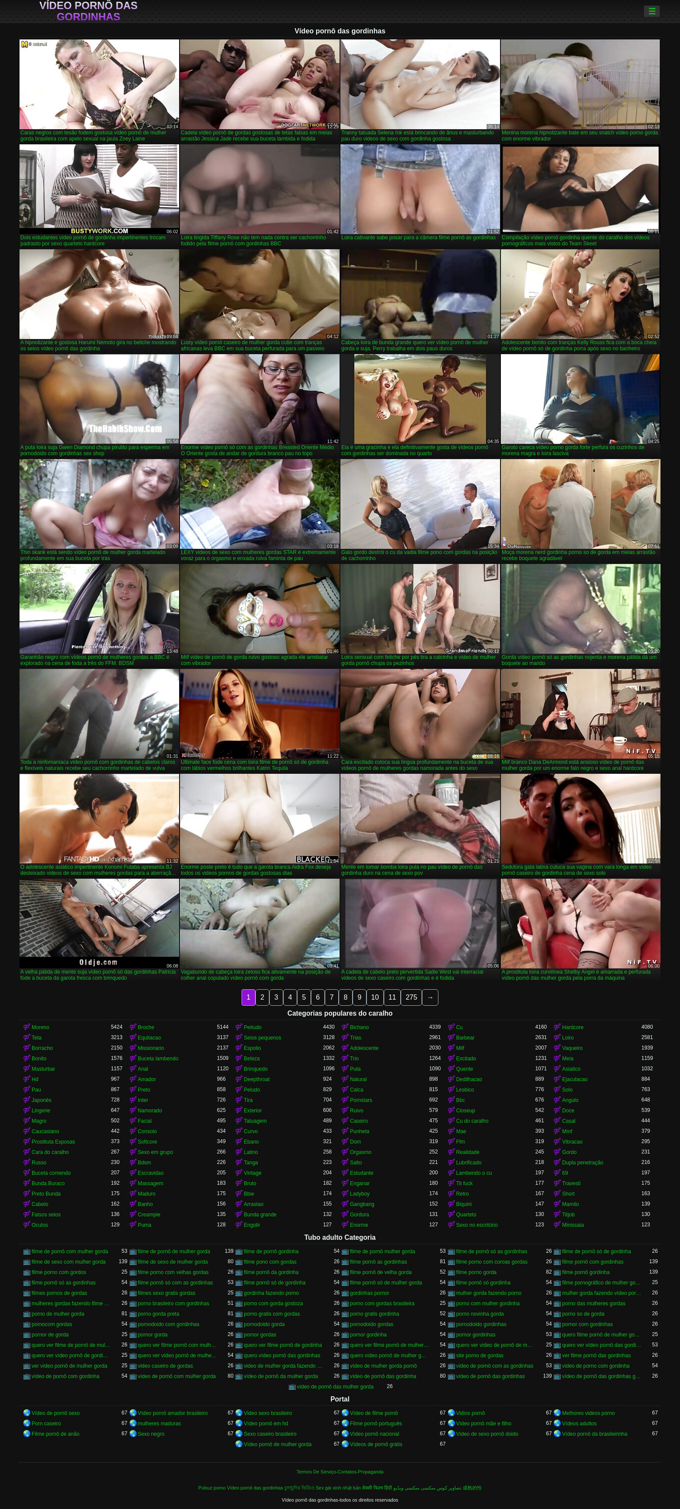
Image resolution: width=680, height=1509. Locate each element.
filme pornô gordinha (585, 1272)
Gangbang (362, 1204)
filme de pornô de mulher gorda (174, 1251)
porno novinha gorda (480, 1314)
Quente (464, 1069)
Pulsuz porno (212, 1487)
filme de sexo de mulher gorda (173, 1262)
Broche (146, 1027)
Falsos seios (46, 1215)
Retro (462, 1194)
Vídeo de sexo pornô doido (487, 1434)
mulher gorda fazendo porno (489, 1293)
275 (411, 997)
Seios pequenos (262, 1038)
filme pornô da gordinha (271, 1272)
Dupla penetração (582, 1163)
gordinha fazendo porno (271, 1293)
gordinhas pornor (369, 1293)
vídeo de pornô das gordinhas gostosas (601, 1376)
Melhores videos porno (588, 1413)
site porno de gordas (479, 1356)
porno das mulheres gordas (593, 1303)
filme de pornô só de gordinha (596, 1251)
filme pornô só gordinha (483, 1283)
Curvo (251, 1131)
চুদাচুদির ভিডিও (299, 1487)
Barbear (465, 1038)
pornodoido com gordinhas (168, 1324)
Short (568, 1194)
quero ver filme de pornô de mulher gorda (71, 1345)
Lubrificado (469, 1163)
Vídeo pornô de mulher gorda (277, 1444)
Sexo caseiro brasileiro (270, 1434)
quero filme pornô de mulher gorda (601, 1335)
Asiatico (571, 1069)
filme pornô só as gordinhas (63, 1283)
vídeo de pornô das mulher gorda (335, 1387)
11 (392, 997)
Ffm (460, 1142)
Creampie (149, 1215)
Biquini (464, 1204)
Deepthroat (256, 1079)
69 (565, 1173)
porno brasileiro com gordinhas (173, 1303)
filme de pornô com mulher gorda (70, 1251)
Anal (143, 1069)
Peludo (252, 1090)
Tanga (251, 1163)
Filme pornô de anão (55, 1434)
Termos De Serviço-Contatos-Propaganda (340, 1471)
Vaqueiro (572, 1048)
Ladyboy (359, 1194)
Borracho (42, 1048)
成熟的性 (472, 1487)
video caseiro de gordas (165, 1366)
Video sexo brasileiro (268, 1413)
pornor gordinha (368, 1335)
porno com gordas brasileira (382, 1303)
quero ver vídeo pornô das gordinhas (601, 1345)
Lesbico (465, 1090)
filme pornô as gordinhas (378, 1262)
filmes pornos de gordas (59, 1293)
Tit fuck (464, 1183)
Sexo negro (151, 1434)
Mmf (567, 1131)
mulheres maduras (159, 1424)
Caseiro (359, 1121)
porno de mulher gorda (58, 1314)
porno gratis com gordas (272, 1314)
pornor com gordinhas (587, 1324)
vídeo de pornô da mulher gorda (281, 1376)
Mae (461, 1131)
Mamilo (570, 1204)
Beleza (252, 1059)
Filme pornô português (376, 1424)
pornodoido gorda (264, 1324)
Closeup (465, 1111)
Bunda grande (260, 1215)
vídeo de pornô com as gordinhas (494, 1366)
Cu (459, 1027)
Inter (143, 1100)
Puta (355, 1069)
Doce (568, 1111)
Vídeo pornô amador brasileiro (173, 1413)
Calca (356, 1090)
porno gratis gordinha (374, 1314)
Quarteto (466, 1215)
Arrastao (253, 1204)
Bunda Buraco (48, 1183)
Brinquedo (256, 1069)
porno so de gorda (583, 1314)
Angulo (570, 1100)
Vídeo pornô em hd (266, 1424)
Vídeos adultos (579, 1424)
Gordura (359, 1215)
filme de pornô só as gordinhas (491, 1251)
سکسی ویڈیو (406, 1487)
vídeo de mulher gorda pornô (383, 1366)
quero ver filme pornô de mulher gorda (389, 1345)
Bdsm (144, 1163)
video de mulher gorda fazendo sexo (283, 1366)
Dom (355, 1142)
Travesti (571, 1183)
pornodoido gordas (371, 1324)
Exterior (253, 1111)
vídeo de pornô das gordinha (383, 1376)
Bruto (250, 1183)
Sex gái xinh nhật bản (338, 1487)
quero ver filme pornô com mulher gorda (177, 1345)
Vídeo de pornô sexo (56, 1413)
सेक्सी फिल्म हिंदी (377, 1487)
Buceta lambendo (158, 1059)
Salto (356, 1163)
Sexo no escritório (477, 1225)
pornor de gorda (50, 1335)
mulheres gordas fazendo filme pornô (71, 1303)
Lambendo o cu (474, 1173)
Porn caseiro (46, 1424)
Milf (460, 1048)
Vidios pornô (470, 1413)
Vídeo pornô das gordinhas (88, 11)
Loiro (568, 1038)
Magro (39, 1121)
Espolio (252, 1048)
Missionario (151, 1048)
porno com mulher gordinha (488, 1303)
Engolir (252, 1225)
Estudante (361, 1173)
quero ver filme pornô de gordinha (283, 1345)
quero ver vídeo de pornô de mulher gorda (496, 1345)
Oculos (40, 1225)
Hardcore (572, 1027)
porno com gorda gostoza (273, 1303)
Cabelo (40, 1204)
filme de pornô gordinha (271, 1251)
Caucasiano (45, 1131)
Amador (147, 1079)
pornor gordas (260, 1335)
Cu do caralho (472, 1121)
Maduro (147, 1194)
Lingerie (41, 1111)
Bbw (249, 1194)
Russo (39, 1163)
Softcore (147, 1142)
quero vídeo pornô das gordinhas (282, 1356)
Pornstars (361, 1100)
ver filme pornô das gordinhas (596, 1356)
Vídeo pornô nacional (374, 1434)
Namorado (150, 1111)
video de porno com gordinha (595, 1366)
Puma (144, 1225)
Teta (37, 1038)
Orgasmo (360, 1152)
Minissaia (573, 1225)
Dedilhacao (469, 1079)
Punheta (359, 1131)
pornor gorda (153, 1335)
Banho (145, 1204)
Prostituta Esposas (53, 1142)
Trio (354, 1059)
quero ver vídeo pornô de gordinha (71, 1356)
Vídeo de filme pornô (374, 1413)
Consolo (147, 1131)
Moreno (40, 1027)
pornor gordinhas (476, 1335)
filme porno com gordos (59, 1272)
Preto (144, 1090)
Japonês (41, 1100)
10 (375, 997)
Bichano (359, 1027)
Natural (358, 1079)
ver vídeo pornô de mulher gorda (69, 1366)
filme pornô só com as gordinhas (175, 1283)
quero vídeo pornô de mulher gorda (389, 1356)
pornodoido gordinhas (481, 1324)
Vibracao (572, 1142)
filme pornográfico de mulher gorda (601, 1283)
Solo (567, 1090)
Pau (36, 1090)
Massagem (150, 1183)
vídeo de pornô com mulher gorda (177, 1376)
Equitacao (149, 1038)
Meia (567, 1059)
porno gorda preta (158, 1314)
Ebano (251, 1142)
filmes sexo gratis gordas (167, 1293)
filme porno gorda (476, 1272)
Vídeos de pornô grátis (376, 1444)
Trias (355, 1038)
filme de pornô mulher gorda (382, 1251)
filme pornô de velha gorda (381, 1272)
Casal (568, 1121)
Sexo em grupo (155, 1152)
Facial (145, 1121)
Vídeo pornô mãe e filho (483, 1424)
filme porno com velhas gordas (173, 1272)
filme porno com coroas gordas (492, 1262)
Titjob (568, 1215)
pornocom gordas (52, 1324)
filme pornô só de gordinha (274, 1283)
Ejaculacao (575, 1079)
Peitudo (253, 1027)
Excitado (466, 1059)
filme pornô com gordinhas (592, 1262)
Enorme (359, 1225)
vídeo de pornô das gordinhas (490, 1376)
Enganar (359, 1183)
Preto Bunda (46, 1194)
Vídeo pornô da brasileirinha (594, 1434)
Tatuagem (255, 1121)
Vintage (252, 1173)
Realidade (468, 1152)
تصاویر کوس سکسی (441, 1487)
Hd (35, 1079)
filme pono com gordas (270, 1262)
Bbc (460, 1100)
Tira (248, 1100)
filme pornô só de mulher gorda (386, 1283)
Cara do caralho (50, 1152)
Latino (251, 1152)
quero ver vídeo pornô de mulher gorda (177, 1356)
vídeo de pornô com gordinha (65, 1376)
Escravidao (150, 1173)
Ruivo (356, 1111)
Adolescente (364, 1048)
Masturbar (43, 1069)
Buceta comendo (51, 1173)
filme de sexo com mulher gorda (69, 1262)
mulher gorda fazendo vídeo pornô (601, 1293)
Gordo (569, 1152)
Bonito (39, 1059)
